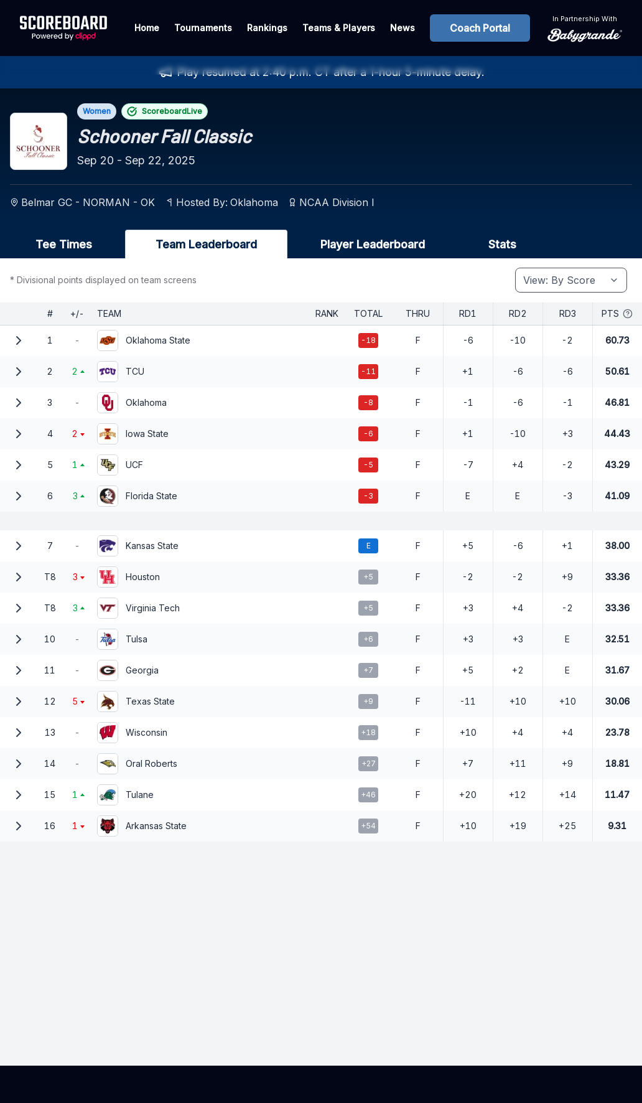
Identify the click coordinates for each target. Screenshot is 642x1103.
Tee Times (63, 244)
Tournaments (203, 27)
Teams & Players (338, 27)
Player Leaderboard (372, 244)
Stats (502, 244)
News (402, 27)
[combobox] (571, 280)
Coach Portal (480, 28)
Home (146, 27)
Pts (617, 313)
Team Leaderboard (206, 244)
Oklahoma (254, 202)
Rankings (267, 27)
